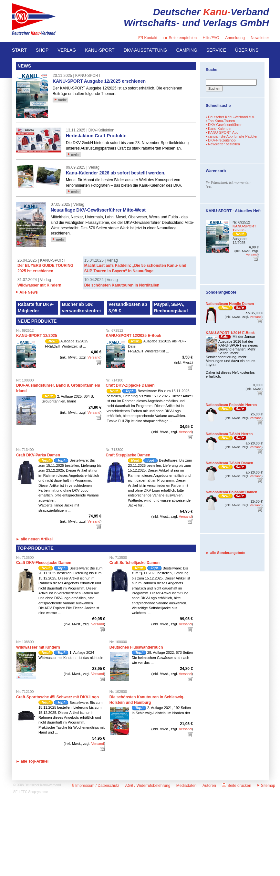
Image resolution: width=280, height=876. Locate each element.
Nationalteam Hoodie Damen (230, 304)
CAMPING (186, 50)
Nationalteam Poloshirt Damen (231, 492)
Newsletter (260, 38)
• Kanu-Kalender (219, 128)
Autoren (209, 785)
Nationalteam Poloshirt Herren (231, 405)
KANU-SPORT (100, 50)
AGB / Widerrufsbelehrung (147, 785)
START (19, 50)
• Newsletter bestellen (223, 144)
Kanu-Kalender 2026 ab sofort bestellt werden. (115, 172)
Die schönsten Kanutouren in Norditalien (122, 285)
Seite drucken (236, 785)
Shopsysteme (38, 792)
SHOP (42, 50)
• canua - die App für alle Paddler (231, 136)
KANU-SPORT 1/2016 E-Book (230, 333)
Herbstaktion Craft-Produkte (96, 135)
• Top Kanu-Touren (220, 121)
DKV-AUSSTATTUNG (145, 50)
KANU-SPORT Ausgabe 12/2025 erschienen (99, 81)
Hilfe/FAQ (211, 38)
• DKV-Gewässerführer (224, 125)
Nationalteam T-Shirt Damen (229, 463)
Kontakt (148, 38)
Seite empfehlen (180, 38)
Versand (94, 357)
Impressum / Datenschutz (95, 785)
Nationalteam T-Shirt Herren (229, 434)
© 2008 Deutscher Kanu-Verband (37, 785)
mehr (60, 100)
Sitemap (266, 785)
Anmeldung (235, 38)
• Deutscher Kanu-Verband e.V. (230, 117)
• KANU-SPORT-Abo (222, 132)
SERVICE (216, 50)
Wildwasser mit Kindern (39, 285)
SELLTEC (20, 792)
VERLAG (66, 50)
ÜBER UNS (246, 50)
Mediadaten (186, 785)
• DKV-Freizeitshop (221, 140)
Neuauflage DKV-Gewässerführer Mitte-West (98, 210)
